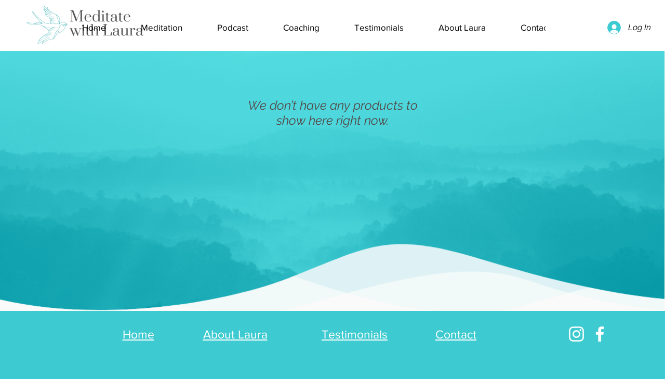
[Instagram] (576, 334)
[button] (232, 28)
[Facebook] (600, 334)
